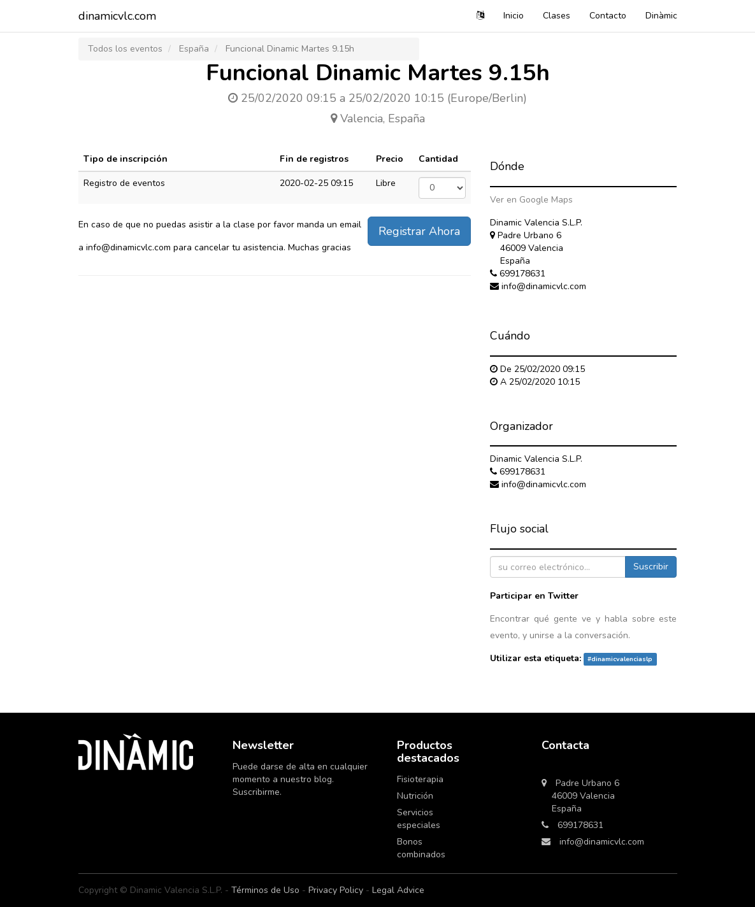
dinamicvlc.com (117, 16)
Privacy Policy (335, 890)
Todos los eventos (125, 49)
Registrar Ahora (419, 231)
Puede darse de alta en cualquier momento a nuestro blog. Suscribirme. (300, 779)
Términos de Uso (265, 890)
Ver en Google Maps (531, 200)
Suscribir (650, 567)
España (194, 49)
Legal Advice (398, 890)
